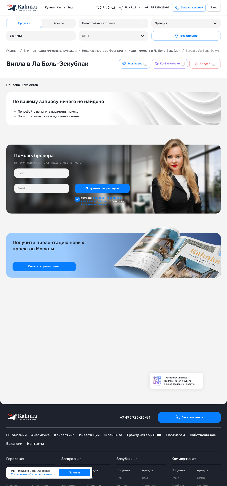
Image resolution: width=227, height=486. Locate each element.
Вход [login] (214, 7)
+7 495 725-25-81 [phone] (157, 7)
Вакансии (14, 444)
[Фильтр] (186, 36)
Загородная (71, 459)
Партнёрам (175, 435)
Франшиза (113, 435)
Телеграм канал (172, 380)
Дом (119, 478)
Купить (50, 7)
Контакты (35, 444)
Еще (70, 7)
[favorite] (106, 7)
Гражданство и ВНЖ (144, 435)
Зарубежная (126, 459)
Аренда (92, 470)
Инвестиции (89, 435)
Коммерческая (184, 459)
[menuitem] (50, 7)
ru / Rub (127, 7)
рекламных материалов (94, 204)
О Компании (16, 435)
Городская (15, 459)
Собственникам (203, 435)
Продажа (123, 470)
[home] (22, 8)
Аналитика (40, 435)
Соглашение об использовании (32, 474)
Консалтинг (64, 435)
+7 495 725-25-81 (135, 417)
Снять (61, 7)
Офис (175, 478)
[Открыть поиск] (113, 7)
